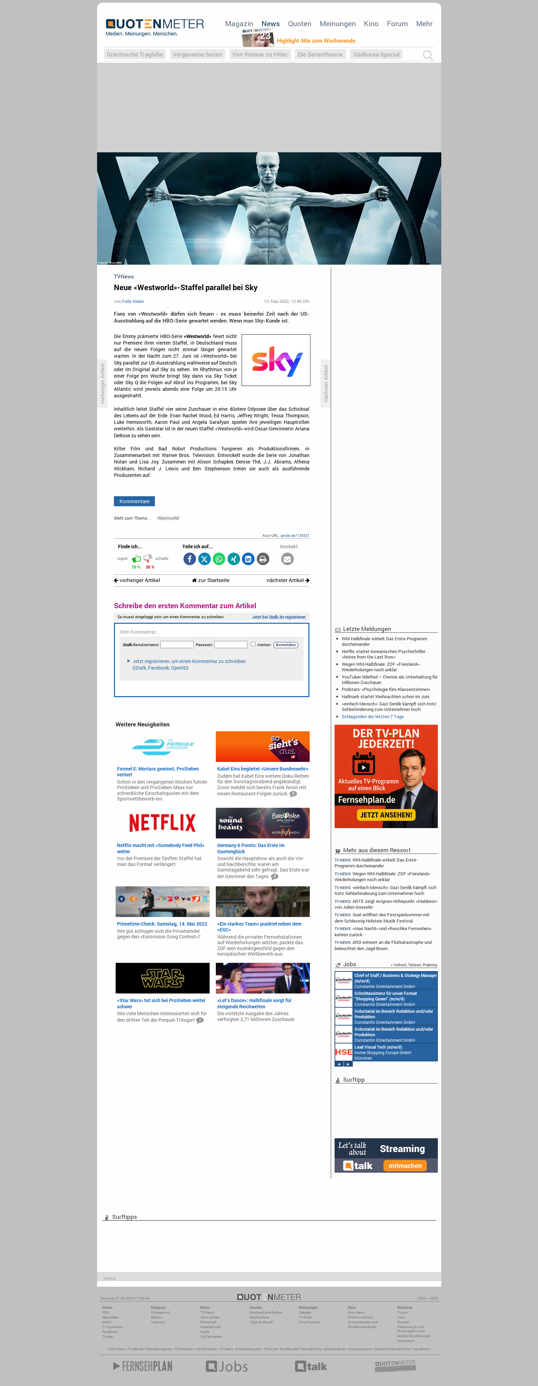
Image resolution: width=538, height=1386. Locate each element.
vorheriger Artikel (137, 580)
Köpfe (204, 1331)
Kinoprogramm (360, 1349)
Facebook (110, 1331)
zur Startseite (211, 580)
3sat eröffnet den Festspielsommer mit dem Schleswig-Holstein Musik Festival (382, 917)
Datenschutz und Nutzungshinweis (411, 1329)
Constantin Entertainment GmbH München (386, 980)
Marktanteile (259, 1317)
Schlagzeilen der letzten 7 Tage (373, 716)
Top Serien (421, 1349)
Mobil (107, 1322)
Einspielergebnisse (363, 1322)
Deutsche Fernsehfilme (392, 1349)
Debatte (305, 1312)
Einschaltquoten (248, 1349)
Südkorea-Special (376, 54)
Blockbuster (289, 1349)
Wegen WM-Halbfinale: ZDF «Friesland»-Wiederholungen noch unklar (381, 667)
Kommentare (134, 501)
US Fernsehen (206, 1349)
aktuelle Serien (335, 1349)
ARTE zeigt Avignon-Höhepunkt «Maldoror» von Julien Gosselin (386, 904)
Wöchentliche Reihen (266, 1312)
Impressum (406, 1340)
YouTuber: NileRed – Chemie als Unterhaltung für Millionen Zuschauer (389, 679)
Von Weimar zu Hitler (260, 54)
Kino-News (356, 1312)
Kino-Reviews (309, 1322)
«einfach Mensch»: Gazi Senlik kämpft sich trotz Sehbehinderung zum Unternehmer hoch (389, 706)
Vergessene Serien (197, 54)
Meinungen (338, 23)
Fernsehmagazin (159, 1349)
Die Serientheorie (320, 54)
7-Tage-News (112, 1327)
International (210, 1327)
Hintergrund (160, 1312)
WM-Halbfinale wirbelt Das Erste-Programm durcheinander (384, 641)
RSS (105, 1312)
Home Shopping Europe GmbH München (373, 1052)
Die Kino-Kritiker (360, 1317)
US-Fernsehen (211, 1336)
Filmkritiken (184, 1349)
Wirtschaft (208, 1322)
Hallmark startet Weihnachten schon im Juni (385, 696)
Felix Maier (133, 301)
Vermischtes (209, 1317)
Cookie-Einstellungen (414, 1336)
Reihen (156, 1317)
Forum (397, 23)
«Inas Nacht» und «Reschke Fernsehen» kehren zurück (383, 931)
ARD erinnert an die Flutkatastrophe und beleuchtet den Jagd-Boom (383, 945)
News (271, 23)
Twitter (107, 1336)
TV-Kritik (305, 1317)
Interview (158, 1322)
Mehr (424, 23)
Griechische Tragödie (135, 54)
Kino (371, 23)
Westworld (168, 518)
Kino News (117, 1349)
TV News (226, 1349)
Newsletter (110, 1317)
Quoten (300, 23)
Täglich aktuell (261, 1322)
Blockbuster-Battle (362, 1327)
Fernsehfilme (311, 1349)
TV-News (207, 1312)
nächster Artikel (288, 580)
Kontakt (403, 1322)
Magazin (239, 23)
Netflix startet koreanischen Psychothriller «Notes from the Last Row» (383, 654)
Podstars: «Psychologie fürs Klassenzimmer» (386, 689)
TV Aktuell (136, 1349)
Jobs (401, 1317)
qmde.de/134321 (295, 535)
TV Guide (271, 1349)
